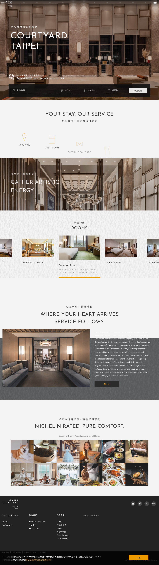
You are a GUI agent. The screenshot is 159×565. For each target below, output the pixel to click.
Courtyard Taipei (10, 515)
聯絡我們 (33, 515)
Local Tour (34, 528)
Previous (3, 260)
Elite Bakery (62, 538)
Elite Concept (63, 535)
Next (156, 260)
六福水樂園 (61, 531)
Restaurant (7, 525)
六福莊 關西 (61, 525)
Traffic (32, 525)
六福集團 (60, 515)
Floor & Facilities (37, 521)
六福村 (59, 528)
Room (5, 521)
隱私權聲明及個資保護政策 (38, 559)
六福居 (59, 521)
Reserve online (91, 515)
